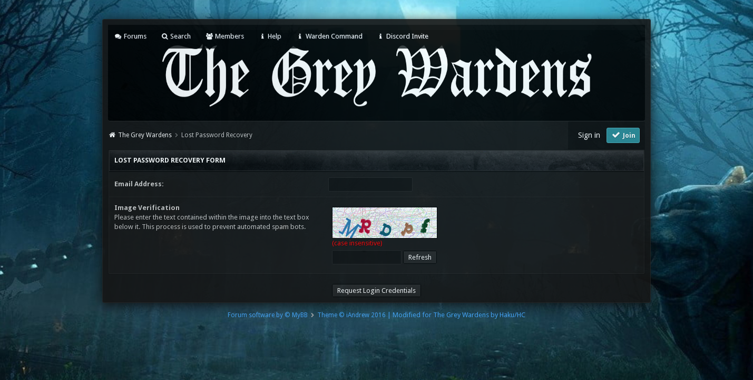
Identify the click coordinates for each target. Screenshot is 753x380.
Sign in (589, 135)
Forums (130, 36)
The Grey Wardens (145, 135)
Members (224, 36)
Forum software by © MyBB (268, 315)
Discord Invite (402, 36)
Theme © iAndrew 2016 (351, 315)
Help (269, 36)
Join (623, 134)
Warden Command (329, 36)
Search (176, 36)
